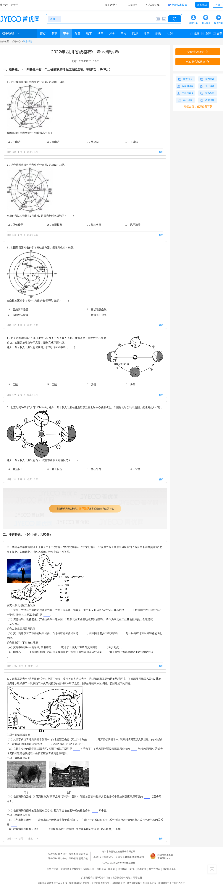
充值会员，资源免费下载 (198, 106)
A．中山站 (14, 141)
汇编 (170, 33)
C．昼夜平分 (93, 469)
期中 (101, 33)
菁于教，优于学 (9, 4)
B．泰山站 (53, 141)
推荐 (43, 33)
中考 (66, 33)
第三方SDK (154, 869)
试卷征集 (52, 854)
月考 (112, 33)
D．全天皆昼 (132, 469)
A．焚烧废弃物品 (18, 309)
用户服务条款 (169, 869)
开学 (147, 33)
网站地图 (137, 877)
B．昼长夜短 (54, 469)
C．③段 (91, 384)
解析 (161, 152)
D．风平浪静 (132, 224)
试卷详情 (27, 41)
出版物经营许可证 (121, 877)
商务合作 (62, 854)
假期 (158, 33)
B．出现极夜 (54, 224)
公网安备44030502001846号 (130, 857)
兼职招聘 (73, 858)
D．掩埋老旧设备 (96, 315)
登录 (217, 4)
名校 (54, 33)
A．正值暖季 (15, 224)
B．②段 (52, 384)
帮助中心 (62, 858)
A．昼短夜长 (15, 469)
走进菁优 (83, 854)
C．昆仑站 (92, 141)
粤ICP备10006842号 (103, 857)
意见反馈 (83, 858)
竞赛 (77, 33)
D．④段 (130, 384)
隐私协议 (142, 869)
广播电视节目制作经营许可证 (95, 877)
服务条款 (73, 854)
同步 (135, 33)
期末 (89, 33)
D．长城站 (131, 141)
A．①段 (13, 384)
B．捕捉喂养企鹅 (96, 309)
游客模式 (202, 4)
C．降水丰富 (93, 224)
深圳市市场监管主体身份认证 (165, 856)
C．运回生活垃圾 (18, 315)
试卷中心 (16, 41)
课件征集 (52, 858)
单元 (124, 33)
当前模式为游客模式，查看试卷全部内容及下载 (85, 508)
